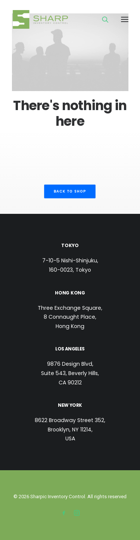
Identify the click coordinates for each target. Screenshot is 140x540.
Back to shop (70, 191)
